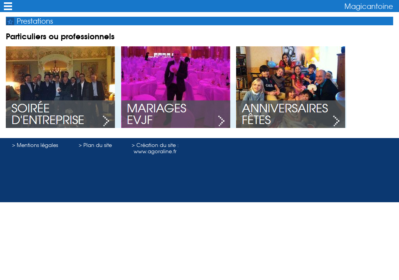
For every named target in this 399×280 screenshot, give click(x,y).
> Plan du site (95, 145)
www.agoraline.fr (155, 151)
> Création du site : (155, 145)
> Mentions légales (35, 145)
